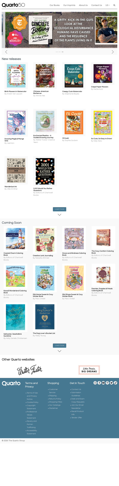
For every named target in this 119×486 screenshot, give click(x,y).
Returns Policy (55, 395)
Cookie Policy (32, 398)
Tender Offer (76, 414)
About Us (83, 5)
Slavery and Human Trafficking (32, 420)
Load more (60, 208)
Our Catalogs (54, 401)
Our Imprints (69, 5)
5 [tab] (63, 52)
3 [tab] (59, 52)
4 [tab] (61, 52)
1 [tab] (56, 52)
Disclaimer (53, 404)
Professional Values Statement (32, 411)
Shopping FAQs (55, 398)
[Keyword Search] (114, 5)
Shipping (52, 392)
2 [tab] (58, 52)
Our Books (55, 5)
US (107, 5)
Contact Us (96, 5)
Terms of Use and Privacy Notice (32, 392)
